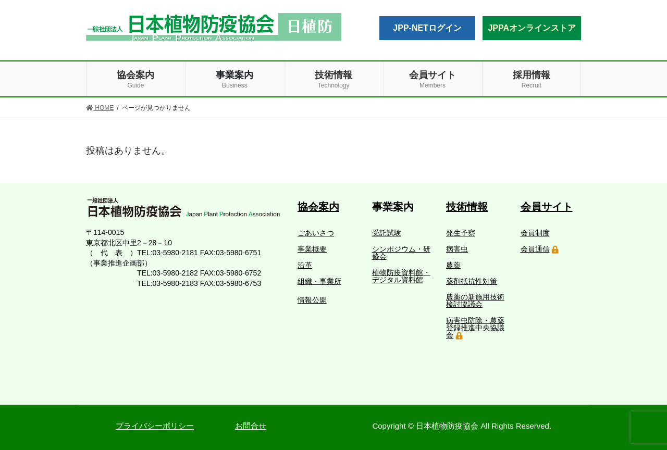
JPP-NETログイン (427, 27)
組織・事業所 (319, 281)
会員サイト (547, 207)
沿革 (305, 265)
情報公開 (312, 300)
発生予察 (460, 233)
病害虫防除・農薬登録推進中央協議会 (475, 327)
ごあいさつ (316, 233)
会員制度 (535, 233)
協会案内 (318, 207)
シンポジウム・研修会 (401, 252)
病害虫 (457, 249)
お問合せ (250, 425)
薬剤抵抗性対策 (471, 281)
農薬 (453, 265)
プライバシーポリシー (155, 425)
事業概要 (312, 249)
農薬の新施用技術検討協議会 (475, 300)
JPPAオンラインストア (532, 27)
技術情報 (467, 207)
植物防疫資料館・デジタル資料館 (401, 276)
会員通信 (535, 249)
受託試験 (386, 233)
